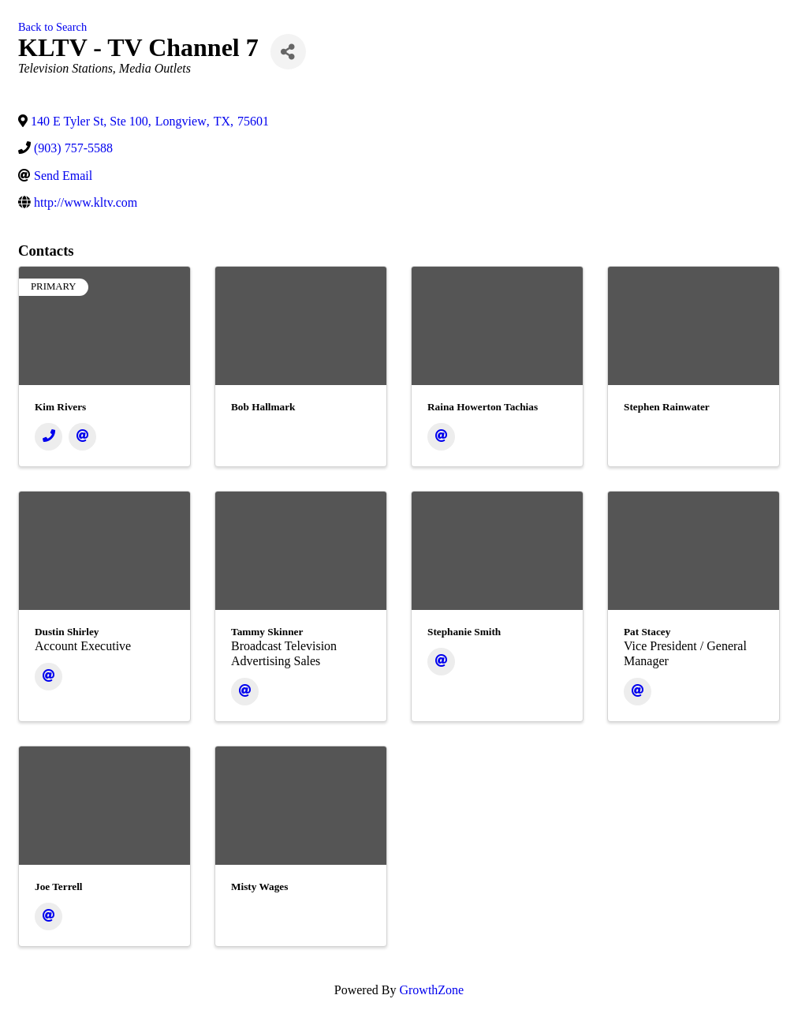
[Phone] (48, 437)
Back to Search (52, 27)
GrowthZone (431, 990)
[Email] (82, 437)
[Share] (288, 51)
